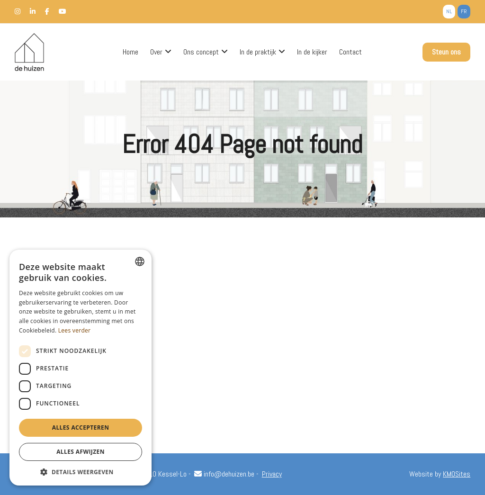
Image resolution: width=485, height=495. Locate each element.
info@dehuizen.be (224, 474)
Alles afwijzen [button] (80, 452)
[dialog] (80, 368)
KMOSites (456, 474)
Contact (350, 52)
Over (156, 52)
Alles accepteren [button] (80, 427)
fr (464, 11)
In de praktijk (258, 52)
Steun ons (446, 52)
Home (130, 52)
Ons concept (201, 52)
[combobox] (139, 261)
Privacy (272, 474)
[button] (80, 471)
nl (449, 11)
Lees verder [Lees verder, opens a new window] (74, 330)
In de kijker (312, 52)
